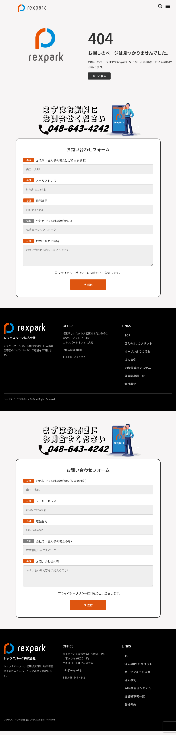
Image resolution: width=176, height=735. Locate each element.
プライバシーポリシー (72, 273)
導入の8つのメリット (139, 344)
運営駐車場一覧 (135, 377)
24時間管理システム (138, 369)
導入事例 (131, 360)
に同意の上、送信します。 (89, 273)
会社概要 (131, 385)
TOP (128, 335)
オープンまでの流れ (138, 352)
